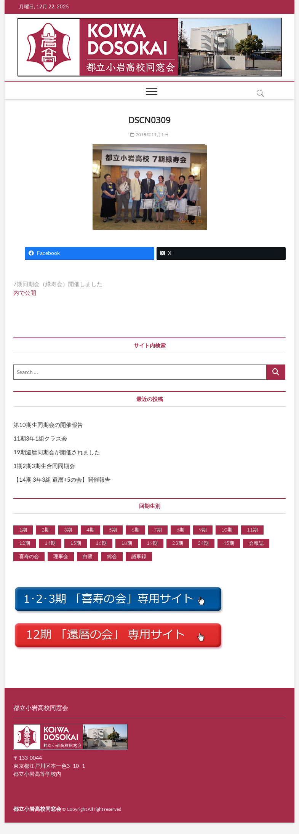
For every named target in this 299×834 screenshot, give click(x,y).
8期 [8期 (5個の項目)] (180, 530)
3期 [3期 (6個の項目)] (68, 530)
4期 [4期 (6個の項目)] (90, 530)
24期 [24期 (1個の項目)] (203, 543)
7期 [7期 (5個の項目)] (158, 530)
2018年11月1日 (149, 134)
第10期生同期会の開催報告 (48, 424)
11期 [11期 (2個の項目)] (252, 530)
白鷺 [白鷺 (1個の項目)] (88, 556)
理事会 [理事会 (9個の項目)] (60, 556)
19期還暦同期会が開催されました (56, 452)
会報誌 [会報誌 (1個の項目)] (256, 543)
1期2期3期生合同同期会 (44, 465)
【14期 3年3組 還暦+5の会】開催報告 (61, 479)
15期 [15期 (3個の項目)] (75, 543)
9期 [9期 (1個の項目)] (203, 530)
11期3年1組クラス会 (40, 438)
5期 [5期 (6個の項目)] (113, 530)
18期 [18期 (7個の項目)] (126, 543)
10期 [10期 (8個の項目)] (226, 530)
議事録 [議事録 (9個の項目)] (138, 556)
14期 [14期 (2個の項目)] (50, 543)
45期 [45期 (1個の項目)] (228, 543)
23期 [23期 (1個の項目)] (177, 543)
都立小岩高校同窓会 (37, 808)
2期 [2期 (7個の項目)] (46, 530)
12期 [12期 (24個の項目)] (24, 543)
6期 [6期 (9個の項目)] (135, 530)
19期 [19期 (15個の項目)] (152, 543)
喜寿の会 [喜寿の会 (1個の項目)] (29, 556)
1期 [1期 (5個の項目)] (23, 530)
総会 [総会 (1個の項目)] (112, 556)
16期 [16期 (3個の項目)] (101, 543)
